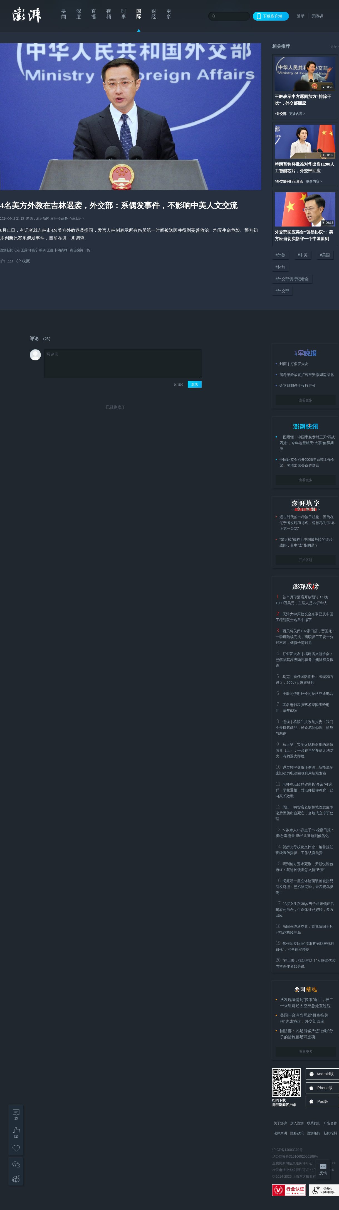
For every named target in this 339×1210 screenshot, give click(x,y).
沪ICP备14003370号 (287, 1150)
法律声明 (280, 1133)
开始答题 (305, 560)
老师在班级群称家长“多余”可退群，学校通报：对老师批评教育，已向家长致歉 (304, 790)
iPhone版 (324, 1088)
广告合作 (330, 1123)
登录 (301, 16)
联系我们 (313, 1123)
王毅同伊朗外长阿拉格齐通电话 (308, 694)
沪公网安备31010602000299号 (295, 1157)
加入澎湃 (297, 1123)
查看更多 (305, 400)
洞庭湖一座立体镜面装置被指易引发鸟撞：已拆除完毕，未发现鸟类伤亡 (304, 887)
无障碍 (317, 16)
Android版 (325, 1074)
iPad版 (322, 1101)
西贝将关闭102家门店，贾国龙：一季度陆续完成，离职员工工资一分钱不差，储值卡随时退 (306, 637)
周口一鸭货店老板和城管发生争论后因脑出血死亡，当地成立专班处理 (304, 813)
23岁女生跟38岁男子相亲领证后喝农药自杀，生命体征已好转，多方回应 (305, 910)
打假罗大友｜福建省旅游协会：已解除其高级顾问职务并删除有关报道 (304, 660)
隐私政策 (297, 1133)
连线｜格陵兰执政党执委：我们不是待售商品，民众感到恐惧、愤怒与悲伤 (304, 728)
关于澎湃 (280, 1123)
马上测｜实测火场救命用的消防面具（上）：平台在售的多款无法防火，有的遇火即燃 (304, 750)
